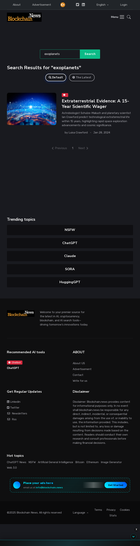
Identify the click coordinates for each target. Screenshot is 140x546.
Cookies (125, 509)
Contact (78, 375)
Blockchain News (27, 512)
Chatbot (14, 362)
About (17, 4)
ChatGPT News (16, 462)
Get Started (115, 485)
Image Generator (111, 462)
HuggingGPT (70, 282)
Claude (70, 256)
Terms (98, 509)
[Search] (60, 54)
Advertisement (41, 4)
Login (123, 4)
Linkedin (13, 401)
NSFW (70, 229)
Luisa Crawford (78, 132)
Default (56, 77)
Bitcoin (79, 462)
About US (79, 363)
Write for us (80, 380)
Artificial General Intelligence (55, 462)
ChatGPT (70, 243)
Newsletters (17, 413)
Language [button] (79, 512)
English (101, 4)
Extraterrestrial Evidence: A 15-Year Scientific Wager (95, 104)
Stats (113, 515)
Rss (12, 419)
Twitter (13, 407)
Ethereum (92, 462)
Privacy (111, 509)
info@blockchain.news (49, 487)
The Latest (81, 77)
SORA (70, 269)
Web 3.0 (12, 467)
